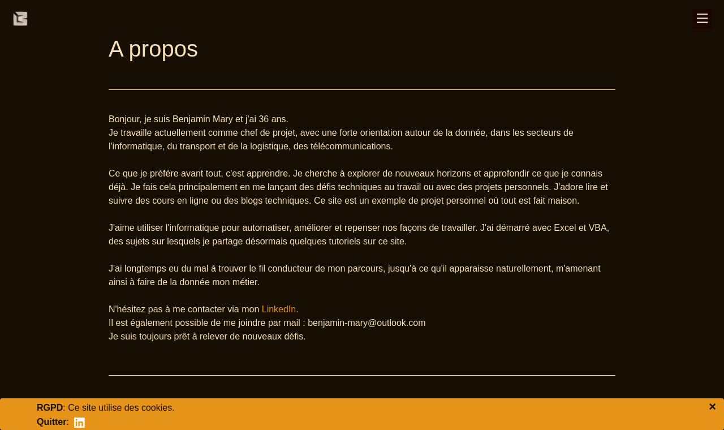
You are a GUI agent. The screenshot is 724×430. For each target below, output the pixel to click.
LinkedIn (279, 309)
